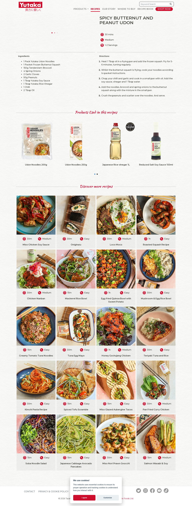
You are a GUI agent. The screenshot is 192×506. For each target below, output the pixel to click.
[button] (81, 9)
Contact (29, 491)
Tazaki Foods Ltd (125, 498)
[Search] (153, 4)
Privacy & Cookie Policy (53, 491)
